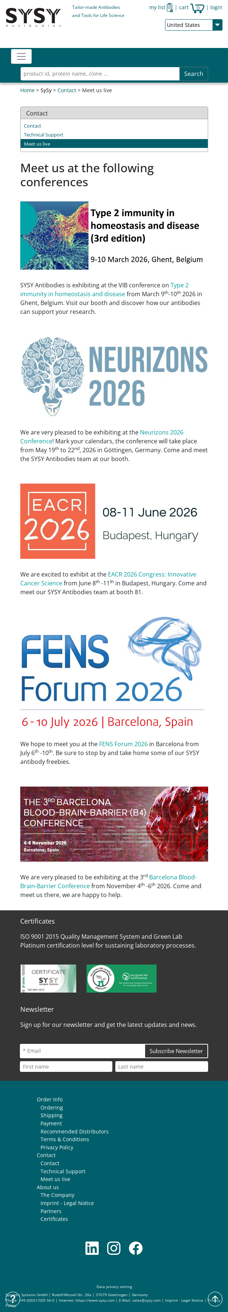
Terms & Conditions (65, 1139)
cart (191, 7)
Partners (51, 1211)
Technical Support (43, 134)
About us (48, 1187)
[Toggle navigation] (21, 56)
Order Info (50, 1099)
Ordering (52, 1107)
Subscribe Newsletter (176, 1051)
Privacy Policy (57, 1147)
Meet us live (37, 144)
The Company (57, 1194)
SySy (46, 90)
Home (27, 90)
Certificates (54, 1218)
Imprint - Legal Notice (67, 1203)
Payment (51, 1123)
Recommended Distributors (75, 1131)
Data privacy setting (114, 1286)
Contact (66, 90)
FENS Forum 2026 (123, 744)
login (216, 7)
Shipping (52, 1115)
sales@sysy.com (146, 1300)
